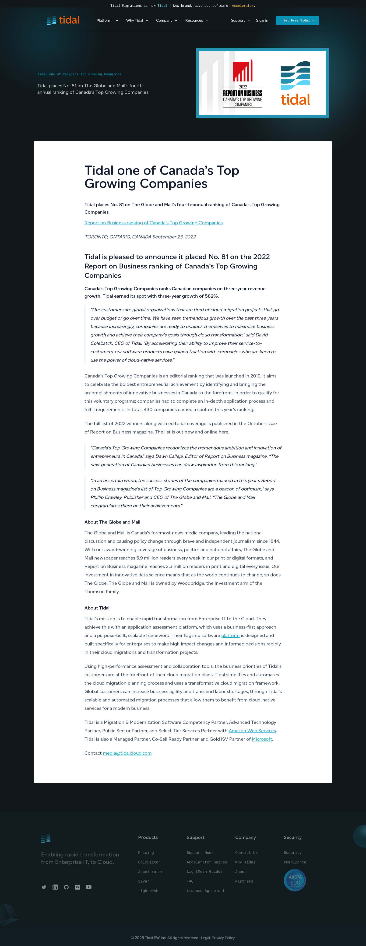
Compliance (295, 864)
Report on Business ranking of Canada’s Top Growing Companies (153, 223)
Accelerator (242, 6)
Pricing (146, 855)
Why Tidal (245, 864)
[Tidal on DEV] (77, 889)
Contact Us (246, 855)
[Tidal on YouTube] (89, 889)
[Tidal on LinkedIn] (55, 889)
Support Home (200, 855)
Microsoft (262, 739)
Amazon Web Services (252, 731)
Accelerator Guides (207, 864)
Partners (244, 884)
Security (293, 855)
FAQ (190, 883)
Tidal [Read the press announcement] (162, 6)
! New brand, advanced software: (199, 6)
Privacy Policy (223, 940)
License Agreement (206, 893)
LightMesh (148, 893)
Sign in (262, 20)
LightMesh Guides (205, 874)
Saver (143, 884)
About (240, 874)
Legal (205, 940)
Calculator (149, 864)
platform (230, 636)
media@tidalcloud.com (127, 753)
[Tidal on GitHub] (66, 889)
